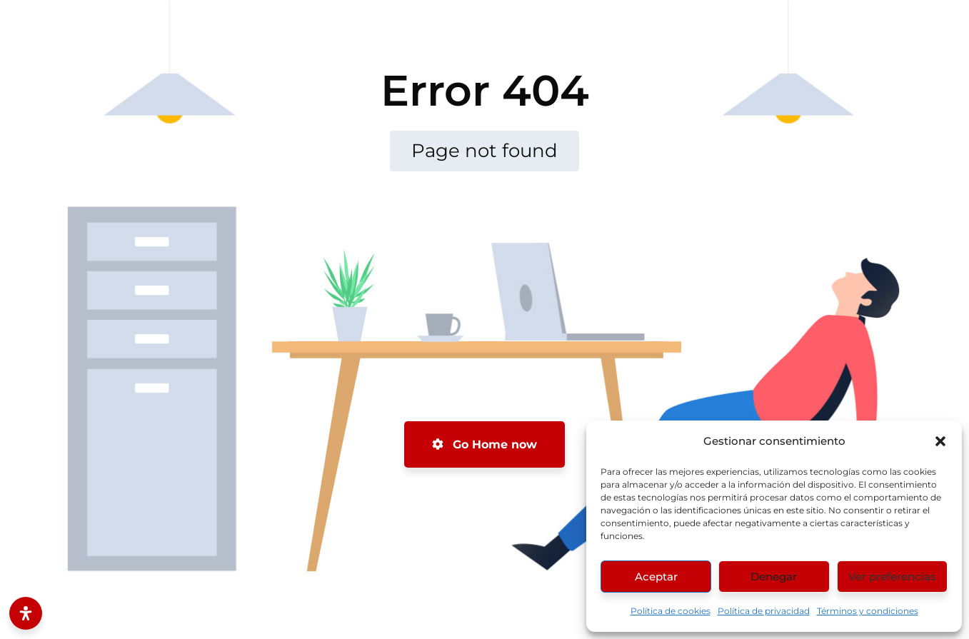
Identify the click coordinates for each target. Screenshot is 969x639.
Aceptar (656, 576)
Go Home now (484, 444)
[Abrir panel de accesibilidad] (25, 613)
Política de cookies (671, 610)
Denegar (773, 576)
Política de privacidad (764, 610)
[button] (940, 441)
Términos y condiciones (867, 610)
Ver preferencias (892, 576)
